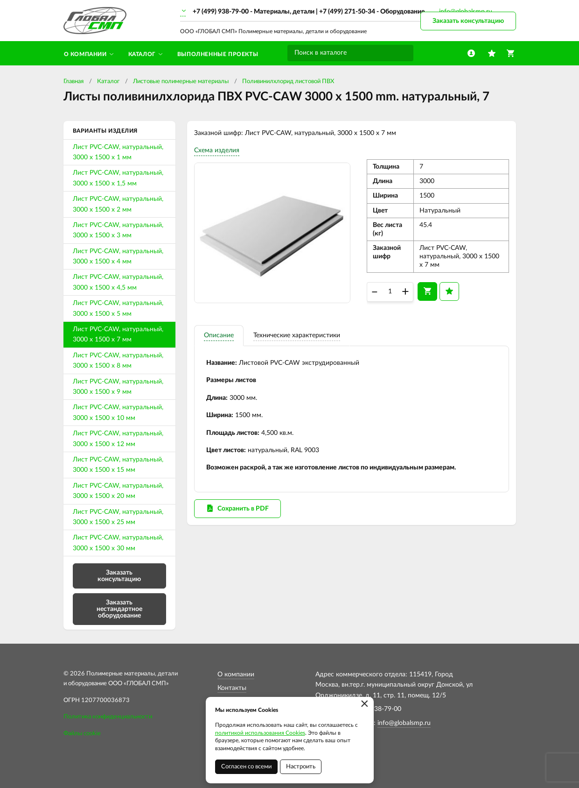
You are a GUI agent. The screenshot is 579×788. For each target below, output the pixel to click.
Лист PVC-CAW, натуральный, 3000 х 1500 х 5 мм (118, 308)
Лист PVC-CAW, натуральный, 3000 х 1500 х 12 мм (118, 438)
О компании (235, 674)
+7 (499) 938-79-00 (221, 11)
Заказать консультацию (468, 21)
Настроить (300, 767)
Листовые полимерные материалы (181, 81)
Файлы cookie (82, 734)
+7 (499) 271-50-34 (347, 11)
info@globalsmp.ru (404, 723)
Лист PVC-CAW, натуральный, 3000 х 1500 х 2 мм (118, 204)
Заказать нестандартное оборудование (119, 609)
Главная (73, 81)
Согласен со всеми (246, 767)
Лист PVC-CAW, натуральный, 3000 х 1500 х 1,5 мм (118, 178)
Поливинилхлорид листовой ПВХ (288, 81)
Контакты (231, 688)
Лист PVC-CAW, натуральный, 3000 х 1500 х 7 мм (118, 334)
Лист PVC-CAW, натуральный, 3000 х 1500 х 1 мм (118, 152)
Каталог (108, 81)
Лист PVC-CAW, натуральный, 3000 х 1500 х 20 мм (118, 491)
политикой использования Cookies (260, 733)
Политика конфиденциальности (107, 717)
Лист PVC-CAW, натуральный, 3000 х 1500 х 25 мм (118, 517)
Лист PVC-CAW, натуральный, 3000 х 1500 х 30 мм (118, 542)
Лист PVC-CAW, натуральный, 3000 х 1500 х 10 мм (118, 412)
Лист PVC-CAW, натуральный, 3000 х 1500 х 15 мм (118, 464)
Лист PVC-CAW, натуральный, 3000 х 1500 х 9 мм (118, 386)
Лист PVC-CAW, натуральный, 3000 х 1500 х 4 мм (118, 256)
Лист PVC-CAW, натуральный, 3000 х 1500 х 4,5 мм (118, 282)
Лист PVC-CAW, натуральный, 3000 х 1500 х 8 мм (118, 360)
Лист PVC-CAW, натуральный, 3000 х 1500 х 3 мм (118, 230)
